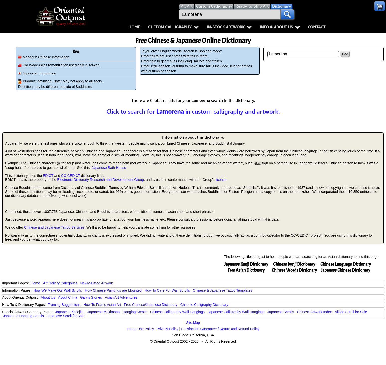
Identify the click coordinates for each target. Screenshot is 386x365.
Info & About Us (280, 26)
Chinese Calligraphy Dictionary (204, 305)
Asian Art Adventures (121, 297)
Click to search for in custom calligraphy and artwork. (193, 111)
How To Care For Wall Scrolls (167, 290)
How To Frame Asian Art (102, 305)
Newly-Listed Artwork (96, 283)
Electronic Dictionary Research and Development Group (100, 180)
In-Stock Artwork (229, 26)
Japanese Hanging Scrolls (23, 316)
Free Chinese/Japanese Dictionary (150, 305)
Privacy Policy (167, 329)
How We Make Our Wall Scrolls (57, 290)
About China (67, 297)
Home (134, 26)
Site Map (193, 323)
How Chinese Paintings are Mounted (113, 290)
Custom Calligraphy (173, 26)
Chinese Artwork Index (314, 312)
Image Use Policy (140, 329)
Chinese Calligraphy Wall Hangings (177, 312)
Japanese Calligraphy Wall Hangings (236, 312)
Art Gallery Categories (60, 283)
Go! (345, 54)
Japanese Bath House (109, 168)
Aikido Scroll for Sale (351, 312)
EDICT (48, 176)
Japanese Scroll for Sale (66, 316)
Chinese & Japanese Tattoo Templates (222, 290)
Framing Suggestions (64, 305)
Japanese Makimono (103, 312)
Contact (316, 26)
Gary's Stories (91, 297)
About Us (48, 297)
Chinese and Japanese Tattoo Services (54, 227)
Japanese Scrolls (280, 312)
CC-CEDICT (70, 176)
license (221, 180)
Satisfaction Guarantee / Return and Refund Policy (220, 329)
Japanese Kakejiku (70, 312)
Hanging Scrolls (135, 312)
